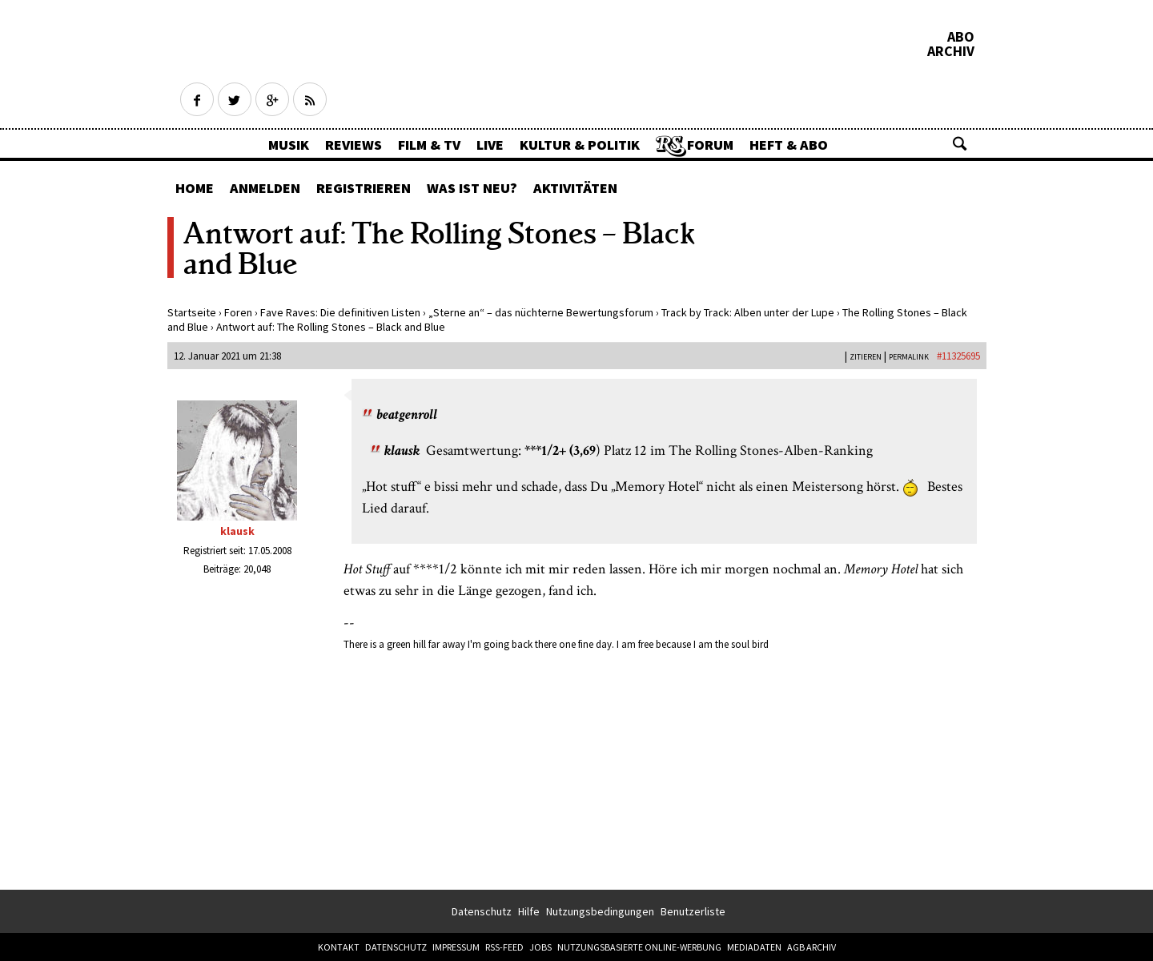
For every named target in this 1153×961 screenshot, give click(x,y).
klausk (237, 531)
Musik (288, 144)
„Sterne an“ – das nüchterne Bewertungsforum (540, 312)
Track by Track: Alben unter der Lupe (747, 312)
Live (490, 144)
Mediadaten (754, 947)
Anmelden (265, 188)
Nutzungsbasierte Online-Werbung (639, 947)
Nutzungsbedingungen (600, 911)
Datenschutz (482, 911)
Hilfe (529, 911)
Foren (238, 312)
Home (194, 188)
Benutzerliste (693, 911)
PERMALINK (909, 357)
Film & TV (429, 144)
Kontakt (339, 947)
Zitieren (866, 357)
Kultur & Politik (580, 144)
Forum (710, 144)
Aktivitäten (575, 188)
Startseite (191, 312)
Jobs (540, 947)
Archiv (950, 51)
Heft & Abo (788, 144)
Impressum (456, 947)
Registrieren (363, 188)
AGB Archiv (811, 947)
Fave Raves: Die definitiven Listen (340, 312)
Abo (960, 37)
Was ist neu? (472, 188)
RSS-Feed (504, 947)
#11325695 (958, 356)
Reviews (353, 144)
